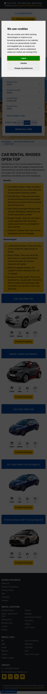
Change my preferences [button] (23, 68)
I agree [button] (23, 58)
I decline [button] (23, 63)
